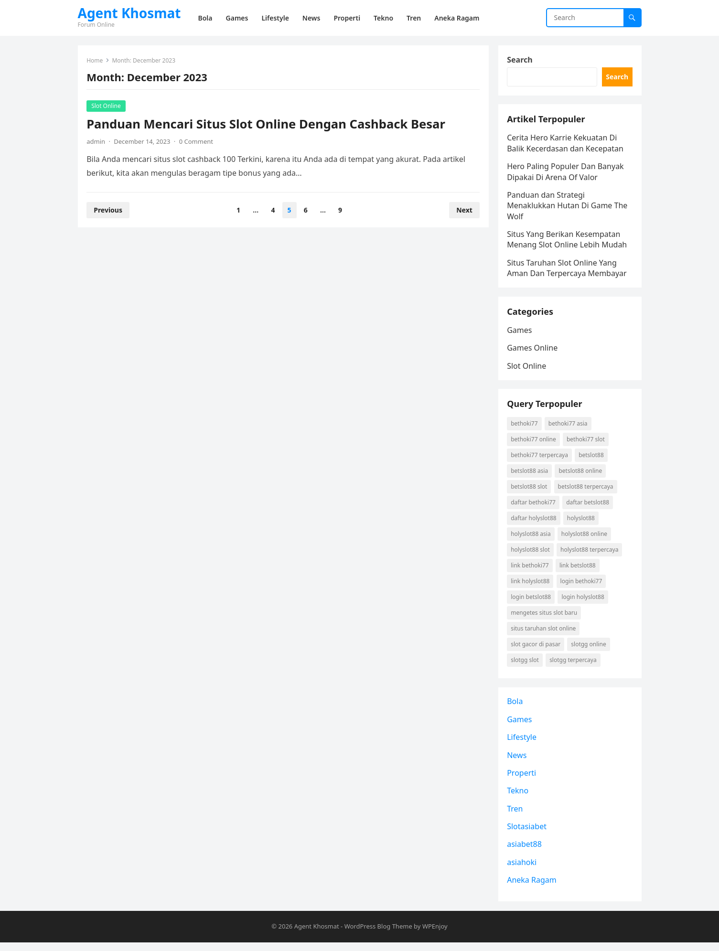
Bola (516, 709)
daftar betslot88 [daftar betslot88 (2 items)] (588, 508)
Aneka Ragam (533, 888)
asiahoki (522, 870)
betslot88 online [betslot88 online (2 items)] (581, 477)
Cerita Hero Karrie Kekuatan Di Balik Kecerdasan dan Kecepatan (566, 145)
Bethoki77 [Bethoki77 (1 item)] (525, 430)
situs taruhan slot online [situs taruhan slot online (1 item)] (544, 634)
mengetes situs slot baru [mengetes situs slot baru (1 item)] (545, 619)
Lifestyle (522, 745)
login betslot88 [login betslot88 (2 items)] (532, 603)
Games (520, 334)
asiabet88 (525, 852)
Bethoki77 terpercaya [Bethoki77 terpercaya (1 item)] (540, 461)
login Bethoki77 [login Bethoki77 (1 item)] (582, 587)
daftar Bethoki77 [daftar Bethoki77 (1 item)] (534, 508)
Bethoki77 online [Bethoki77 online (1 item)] (534, 445)
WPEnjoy (435, 935)
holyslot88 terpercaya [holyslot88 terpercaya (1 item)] (590, 556)
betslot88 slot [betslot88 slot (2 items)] (530, 493)
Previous (109, 210)
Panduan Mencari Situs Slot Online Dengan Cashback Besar (266, 124)
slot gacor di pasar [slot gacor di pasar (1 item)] (536, 650)
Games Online (533, 352)
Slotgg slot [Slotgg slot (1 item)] (526, 666)
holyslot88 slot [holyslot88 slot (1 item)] (531, 556)
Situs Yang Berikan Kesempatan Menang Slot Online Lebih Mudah (568, 241)
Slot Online (107, 106)
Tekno (518, 798)
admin (96, 142)
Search (520, 60)
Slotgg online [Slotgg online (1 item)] (589, 650)
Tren (516, 817)
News (517, 763)
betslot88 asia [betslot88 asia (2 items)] (530, 477)
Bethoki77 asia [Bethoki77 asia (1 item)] (568, 430)
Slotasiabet (527, 834)
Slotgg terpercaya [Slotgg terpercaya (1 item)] (573, 666)
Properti (522, 781)
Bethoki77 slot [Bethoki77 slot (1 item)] (586, 445)
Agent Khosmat (129, 13)
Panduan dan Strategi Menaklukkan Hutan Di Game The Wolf (568, 208)
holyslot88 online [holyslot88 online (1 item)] (585, 540)
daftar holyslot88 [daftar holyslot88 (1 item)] (534, 524)
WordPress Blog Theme (378, 935)
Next (464, 210)
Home (95, 61)
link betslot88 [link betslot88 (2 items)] (578, 571)
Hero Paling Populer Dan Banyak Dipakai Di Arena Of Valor (566, 173)
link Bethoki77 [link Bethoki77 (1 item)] (531, 571)
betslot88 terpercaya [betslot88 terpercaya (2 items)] (586, 493)
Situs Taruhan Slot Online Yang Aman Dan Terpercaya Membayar (567, 270)
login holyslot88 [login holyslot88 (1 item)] (583, 603)
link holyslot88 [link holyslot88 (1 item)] (531, 587)
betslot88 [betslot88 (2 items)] (591, 461)
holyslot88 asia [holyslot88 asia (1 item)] (532, 540)
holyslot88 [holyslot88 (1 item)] (581, 524)
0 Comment (197, 142)
